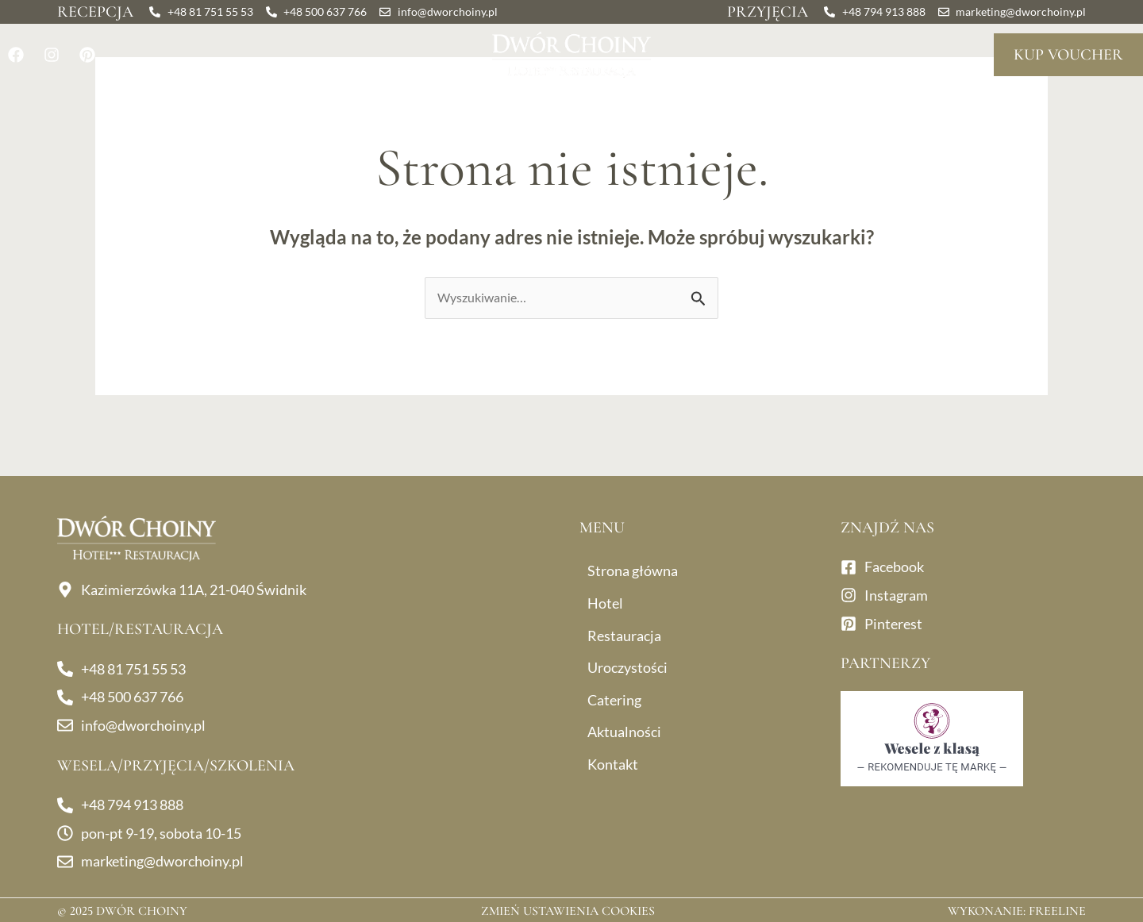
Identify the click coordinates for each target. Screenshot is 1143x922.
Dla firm (578, 105)
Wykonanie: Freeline (1017, 911)
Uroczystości (427, 105)
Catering (711, 105)
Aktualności (850, 105)
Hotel (158, 105)
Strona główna (632, 570)
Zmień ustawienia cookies (568, 911)
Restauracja (270, 105)
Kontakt (974, 105)
